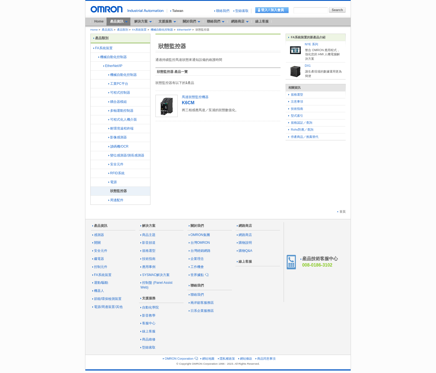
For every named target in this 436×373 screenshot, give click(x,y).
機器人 (98, 291)
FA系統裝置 (139, 29)
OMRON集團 (199, 235)
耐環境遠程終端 (120, 128)
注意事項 (295, 101)
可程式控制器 (119, 93)
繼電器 (98, 259)
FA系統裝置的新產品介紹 (306, 37)
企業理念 (196, 259)
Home (98, 21)
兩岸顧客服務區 (201, 303)
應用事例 (147, 267)
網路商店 (244, 226)
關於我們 (196, 226)
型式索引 (295, 115)
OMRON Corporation (180, 358)
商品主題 (147, 235)
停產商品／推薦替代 (303, 136)
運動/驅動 (100, 283)
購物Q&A (244, 251)
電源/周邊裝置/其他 (107, 307)
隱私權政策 (226, 358)
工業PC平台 (118, 84)
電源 (112, 182)
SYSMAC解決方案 (155, 275)
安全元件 (115, 164)
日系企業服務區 (201, 311)
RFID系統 (116, 173)
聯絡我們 (221, 11)
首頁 (341, 211)
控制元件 (99, 267)
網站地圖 (207, 358)
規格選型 (295, 94)
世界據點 (198, 275)
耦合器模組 (117, 102)
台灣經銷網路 (199, 251)
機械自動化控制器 (162, 29)
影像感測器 (117, 137)
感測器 (98, 235)
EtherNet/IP (184, 29)
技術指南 (295, 108)
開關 (96, 243)
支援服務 (147, 298)
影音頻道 (147, 243)
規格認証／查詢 (300, 122)
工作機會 (196, 267)
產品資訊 (107, 29)
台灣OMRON (199, 243)
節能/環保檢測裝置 (107, 299)
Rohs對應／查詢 (300, 129)
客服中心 (147, 323)
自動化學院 (149, 307)
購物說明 (244, 243)
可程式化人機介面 (122, 119)
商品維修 (147, 339)
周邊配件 (115, 200)
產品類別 (122, 29)
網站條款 (245, 358)
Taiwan (176, 11)
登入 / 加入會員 (272, 10)
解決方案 (147, 226)
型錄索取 (241, 11)
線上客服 (262, 21)
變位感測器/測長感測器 (126, 155)
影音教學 (147, 315)
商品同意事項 (266, 358)
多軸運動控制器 (120, 111)
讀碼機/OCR (118, 146)
